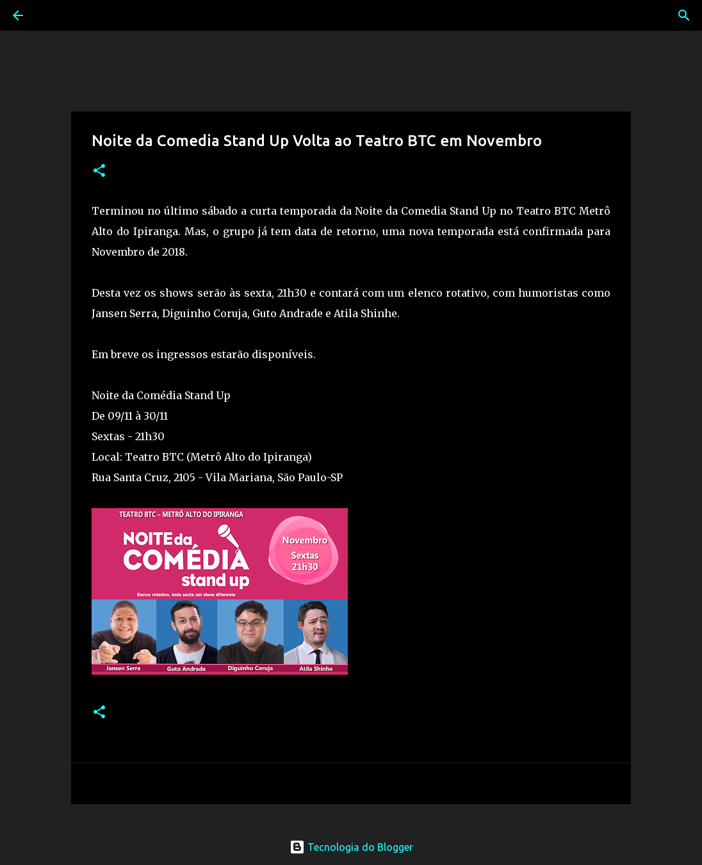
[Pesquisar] (53, 15)
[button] (99, 171)
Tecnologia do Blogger (351, 847)
